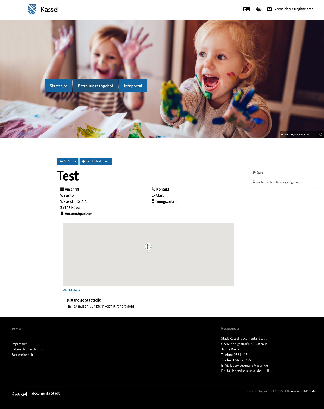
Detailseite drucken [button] (95, 161)
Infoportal (133, 86)
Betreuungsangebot (95, 86)
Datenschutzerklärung (27, 349)
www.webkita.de (303, 391)
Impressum (19, 344)
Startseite (58, 86)
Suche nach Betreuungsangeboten (277, 182)
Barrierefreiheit (22, 354)
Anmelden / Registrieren (289, 9)
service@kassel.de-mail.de (254, 371)
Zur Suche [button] (68, 161)
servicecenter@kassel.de (250, 365)
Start (258, 172)
